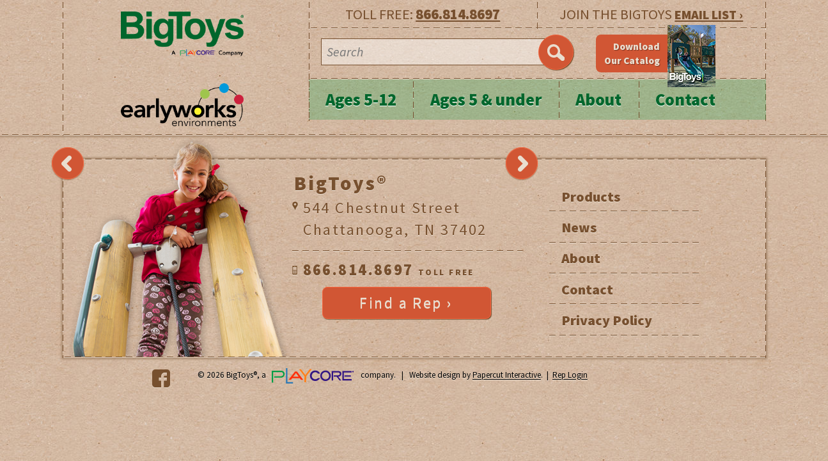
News (579, 227)
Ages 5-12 (360, 99)
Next (521, 164)
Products (590, 197)
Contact (685, 99)
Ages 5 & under (486, 99)
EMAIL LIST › (709, 14)
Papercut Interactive (507, 375)
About (598, 99)
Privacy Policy (606, 320)
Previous (67, 164)
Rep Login (570, 375)
